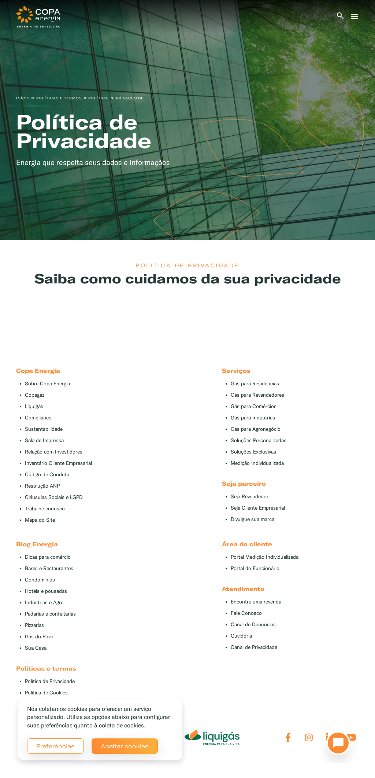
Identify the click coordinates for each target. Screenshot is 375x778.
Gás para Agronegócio (256, 429)
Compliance (38, 418)
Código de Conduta (47, 474)
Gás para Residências (255, 384)
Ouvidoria (241, 636)
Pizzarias (34, 625)
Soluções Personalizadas (258, 440)
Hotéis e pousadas (46, 591)
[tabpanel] (187, 120)
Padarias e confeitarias (50, 614)
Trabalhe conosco (45, 509)
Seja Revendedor (249, 496)
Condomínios (40, 580)
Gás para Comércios (253, 406)
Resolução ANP (42, 486)
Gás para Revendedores (257, 395)
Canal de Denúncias (253, 624)
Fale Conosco (246, 613)
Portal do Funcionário (255, 568)
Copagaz (34, 395)
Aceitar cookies (125, 746)
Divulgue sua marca (252, 519)
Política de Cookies (46, 693)
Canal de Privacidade (254, 647)
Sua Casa (36, 648)
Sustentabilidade (44, 429)
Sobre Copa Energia (47, 384)
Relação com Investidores (53, 452)
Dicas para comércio (48, 557)
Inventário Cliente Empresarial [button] (58, 463)
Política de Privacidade (50, 681)
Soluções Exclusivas (253, 452)
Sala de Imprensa (44, 440)
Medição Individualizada (257, 463)
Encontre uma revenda (256, 602)
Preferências (55, 746)
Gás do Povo (39, 637)
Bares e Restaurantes (49, 568)
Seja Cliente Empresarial (258, 508)
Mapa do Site (40, 520)
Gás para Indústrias (253, 418)
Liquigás (34, 406)
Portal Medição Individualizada (264, 557)
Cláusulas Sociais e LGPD (54, 497)
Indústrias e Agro (44, 602)
